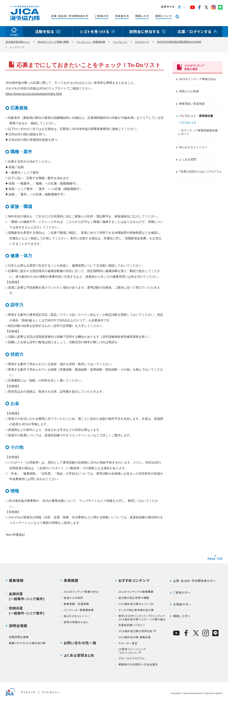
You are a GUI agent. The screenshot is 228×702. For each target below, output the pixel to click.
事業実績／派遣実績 (192, 103)
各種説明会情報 (19, 637)
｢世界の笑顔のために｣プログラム (200, 171)
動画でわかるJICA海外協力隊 (27, 643)
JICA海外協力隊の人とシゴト (136, 604)
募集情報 (16, 581)
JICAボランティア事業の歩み (197, 79)
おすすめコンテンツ (134, 581)
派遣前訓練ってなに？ (131, 625)
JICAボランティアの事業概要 (136, 591)
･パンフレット (187, 122)
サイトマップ (28, 692)
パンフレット (120, 41)
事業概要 (71, 581)
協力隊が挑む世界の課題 (133, 598)
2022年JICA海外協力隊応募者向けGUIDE (179, 41)
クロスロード (142, 41)
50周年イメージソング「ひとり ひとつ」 (132, 650)
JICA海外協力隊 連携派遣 (134, 637)
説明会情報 (18, 626)
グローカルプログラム (131, 658)
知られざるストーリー (193, 147)
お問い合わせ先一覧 (80, 643)
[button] (179, 7)
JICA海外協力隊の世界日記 (135, 631)
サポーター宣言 (127, 643)
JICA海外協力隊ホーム (17, 41)
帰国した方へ (182, 616)
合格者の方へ (182, 604)
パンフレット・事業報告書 (90, 41)
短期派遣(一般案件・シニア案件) (27, 610)
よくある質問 (187, 159)
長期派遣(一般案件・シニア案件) (27, 596)
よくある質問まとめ (79, 655)
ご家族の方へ (182, 592)
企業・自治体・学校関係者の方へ (194, 581)
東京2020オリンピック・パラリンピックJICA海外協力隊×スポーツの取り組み (142, 617)
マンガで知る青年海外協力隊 (136, 610)
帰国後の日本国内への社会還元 (138, 664)
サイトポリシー (51, 692)
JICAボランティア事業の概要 (53, 41)
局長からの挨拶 (189, 91)
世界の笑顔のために (76, 622)
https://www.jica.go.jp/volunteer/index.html (33, 94)
